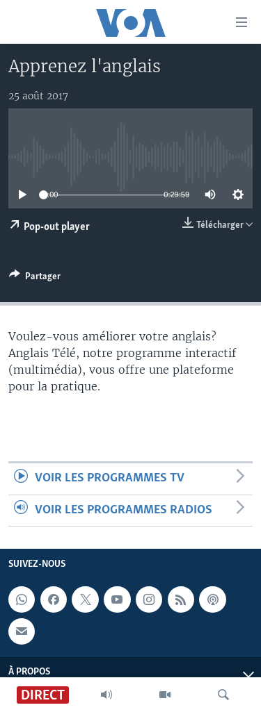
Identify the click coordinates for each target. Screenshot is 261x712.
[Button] (35, 278)
